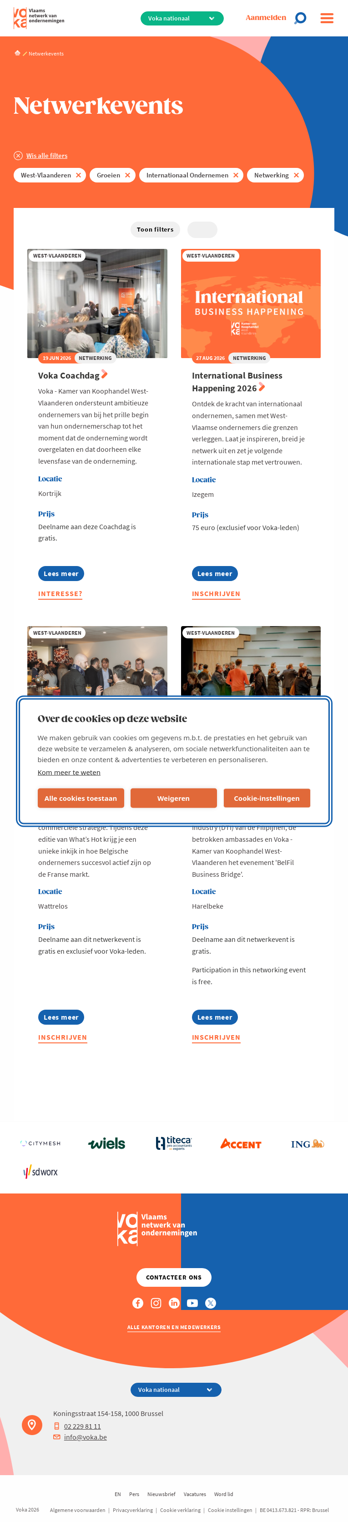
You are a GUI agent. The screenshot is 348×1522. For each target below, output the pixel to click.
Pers (134, 1494)
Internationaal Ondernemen (187, 175)
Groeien (108, 175)
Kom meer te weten (69, 771)
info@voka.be (80, 1436)
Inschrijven (216, 593)
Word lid (223, 1494)
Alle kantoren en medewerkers (174, 1327)
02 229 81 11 (77, 1426)
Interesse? (60, 593)
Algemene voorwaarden (78, 1510)
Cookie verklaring (180, 1510)
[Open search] (303, 18)
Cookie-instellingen (267, 798)
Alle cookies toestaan (81, 798)
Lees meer (61, 575)
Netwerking (271, 175)
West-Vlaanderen (46, 175)
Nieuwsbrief (161, 1494)
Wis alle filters (46, 155)
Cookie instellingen (230, 1510)
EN (118, 1494)
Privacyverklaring (133, 1510)
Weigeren (173, 798)
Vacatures (195, 1494)
